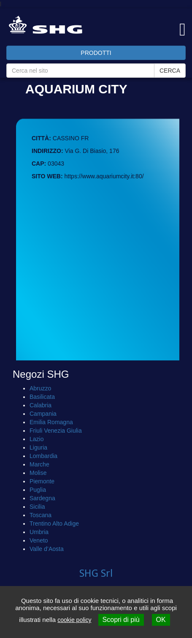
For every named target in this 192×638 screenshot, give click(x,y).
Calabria (40, 405)
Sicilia (37, 506)
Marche (39, 464)
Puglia (38, 489)
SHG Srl (96, 573)
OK (161, 619)
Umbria (39, 532)
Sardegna (42, 498)
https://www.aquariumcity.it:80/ (104, 176)
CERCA (170, 70)
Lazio (36, 439)
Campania (43, 413)
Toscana (40, 515)
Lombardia (43, 456)
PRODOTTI (96, 52)
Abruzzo (40, 388)
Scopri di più (121, 619)
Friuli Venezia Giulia (56, 430)
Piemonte (42, 481)
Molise (38, 472)
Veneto (39, 540)
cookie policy (74, 619)
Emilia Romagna (51, 422)
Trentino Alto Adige (54, 523)
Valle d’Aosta (47, 548)
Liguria (38, 447)
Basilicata (42, 396)
